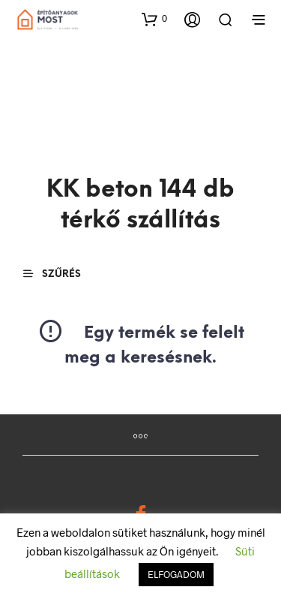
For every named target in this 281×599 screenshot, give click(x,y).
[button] (154, 18)
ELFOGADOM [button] (176, 574)
